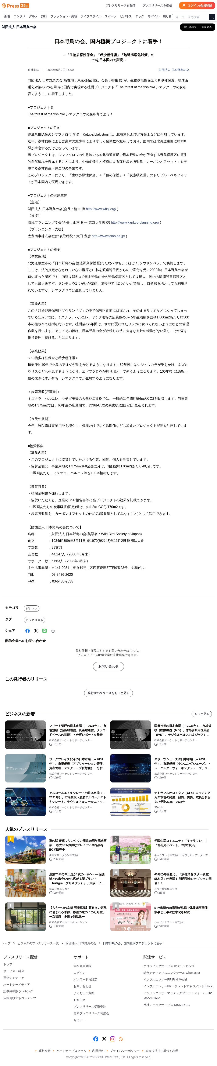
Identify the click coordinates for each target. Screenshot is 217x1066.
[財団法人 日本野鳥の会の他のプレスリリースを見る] (197, 27)
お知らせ (79, 999)
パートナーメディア (16, 984)
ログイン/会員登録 (197, 5)
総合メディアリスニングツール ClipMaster (171, 972)
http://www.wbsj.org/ (101, 209)
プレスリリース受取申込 (90, 1006)
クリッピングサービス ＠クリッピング (169, 966)
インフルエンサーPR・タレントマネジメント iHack (177, 986)
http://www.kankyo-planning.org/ (135, 222)
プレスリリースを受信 (157, 5)
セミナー (79, 1020)
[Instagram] (112, 1038)
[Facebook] (27, 631)
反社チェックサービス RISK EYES (166, 1005)
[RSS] (121, 1038)
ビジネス (126, 16)
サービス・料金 (13, 971)
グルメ (33, 16)
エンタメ (19, 16)
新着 (7, 16)
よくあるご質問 (84, 993)
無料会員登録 (82, 966)
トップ (6, 943)
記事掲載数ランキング (18, 991)
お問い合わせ (108, 666)
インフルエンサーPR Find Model (165, 979)
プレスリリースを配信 (120, 5)
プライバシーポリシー (125, 1050)
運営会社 (45, 1050)
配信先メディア (13, 977)
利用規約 (98, 1050)
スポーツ (111, 16)
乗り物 (167, 16)
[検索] (212, 17)
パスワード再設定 (85, 979)
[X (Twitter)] (36, 631)
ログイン (79, 972)
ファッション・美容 (63, 16)
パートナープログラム (71, 1050)
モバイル (153, 16)
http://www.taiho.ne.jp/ (108, 236)
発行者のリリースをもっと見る (108, 693)
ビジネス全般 (34, 620)
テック (139, 16)
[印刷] (53, 631)
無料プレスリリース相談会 (91, 1013)
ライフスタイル (91, 16)
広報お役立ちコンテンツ (19, 998)
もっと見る (201, 714)
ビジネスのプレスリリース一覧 (38, 943)
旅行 (44, 16)
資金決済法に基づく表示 (162, 1050)
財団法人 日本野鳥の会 (174, 70)
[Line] (44, 631)
